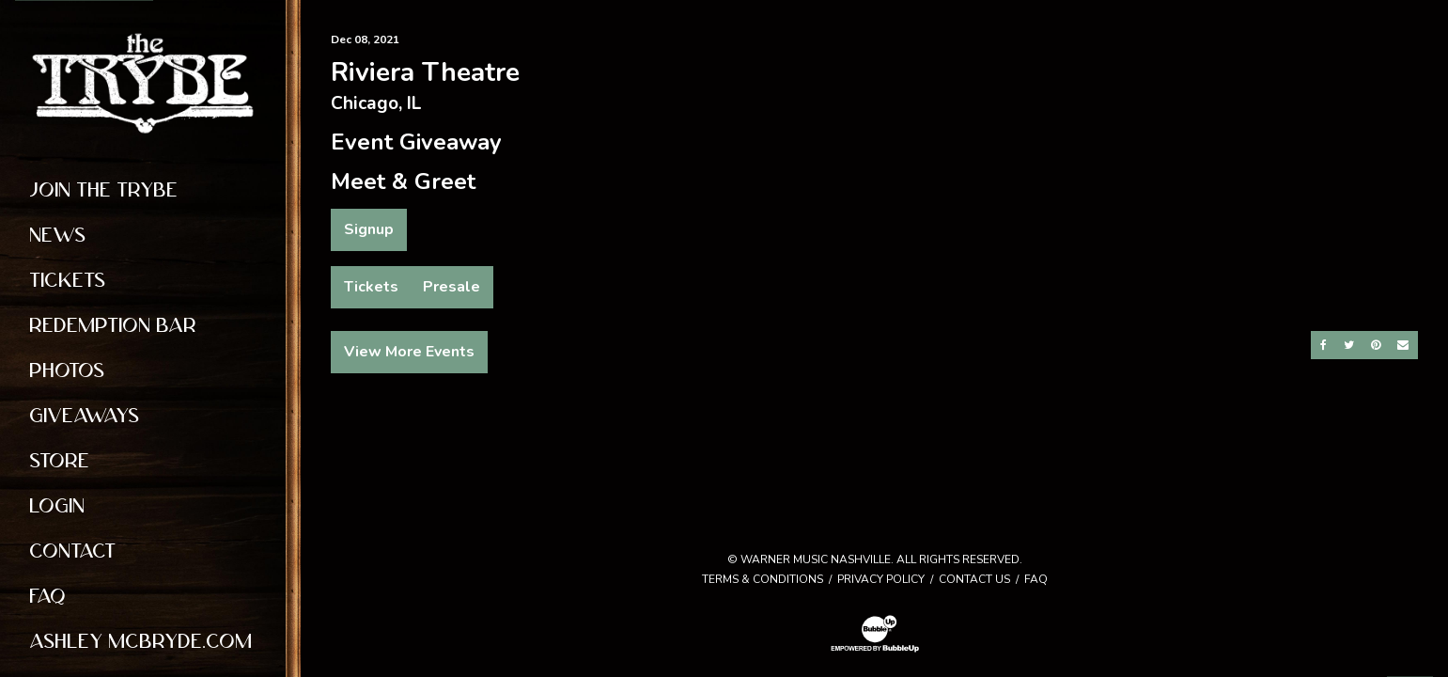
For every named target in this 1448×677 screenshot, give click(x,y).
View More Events (409, 351)
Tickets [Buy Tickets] (371, 286)
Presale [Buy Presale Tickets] (451, 286)
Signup (369, 229)
